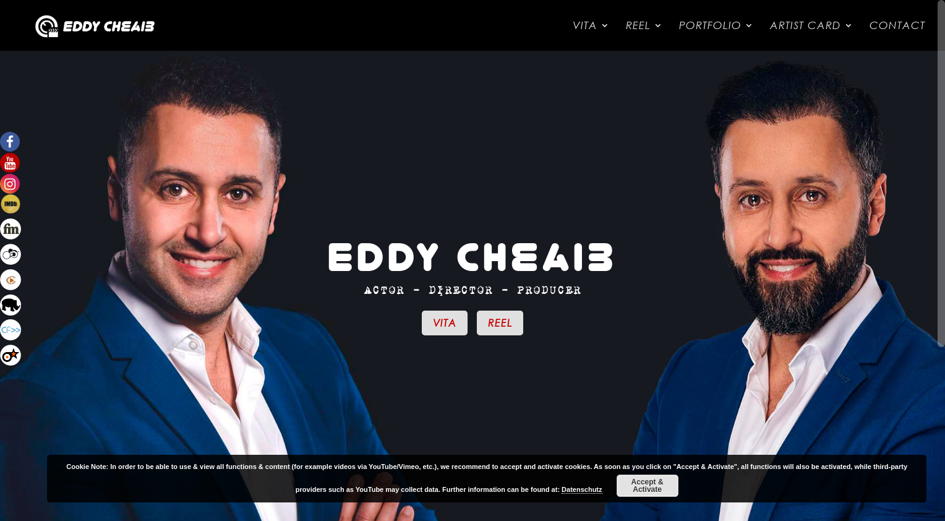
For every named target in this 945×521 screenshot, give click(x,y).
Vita (585, 26)
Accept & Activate (647, 486)
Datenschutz (582, 489)
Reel (638, 26)
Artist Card (805, 26)
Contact (897, 26)
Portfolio (710, 26)
